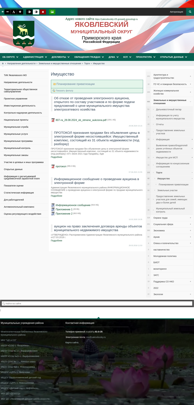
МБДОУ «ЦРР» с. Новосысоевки (17, 383)
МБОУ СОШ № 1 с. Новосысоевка (18, 361)
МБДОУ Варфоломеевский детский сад (21, 377)
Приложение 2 (64, 213)
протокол (61, 166)
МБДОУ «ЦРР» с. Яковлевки (15, 372)
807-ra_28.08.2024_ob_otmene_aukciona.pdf (81, 120)
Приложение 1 (64, 209)
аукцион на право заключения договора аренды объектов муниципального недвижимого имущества (98, 228)
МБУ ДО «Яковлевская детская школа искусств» (25, 399)
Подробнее (56, 157)
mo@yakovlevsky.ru (96, 337)
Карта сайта (72, 342)
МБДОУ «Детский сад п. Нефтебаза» (19, 388)
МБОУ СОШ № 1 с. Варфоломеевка (19, 351)
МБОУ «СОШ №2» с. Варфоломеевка (20, 356)
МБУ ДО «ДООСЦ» (10, 393)
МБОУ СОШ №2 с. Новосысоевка (18, 367)
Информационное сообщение (73, 205)
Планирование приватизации (76, 84)
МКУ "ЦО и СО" (8, 340)
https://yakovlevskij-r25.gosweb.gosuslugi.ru (102, 19)
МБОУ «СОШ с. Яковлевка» (15, 345)
